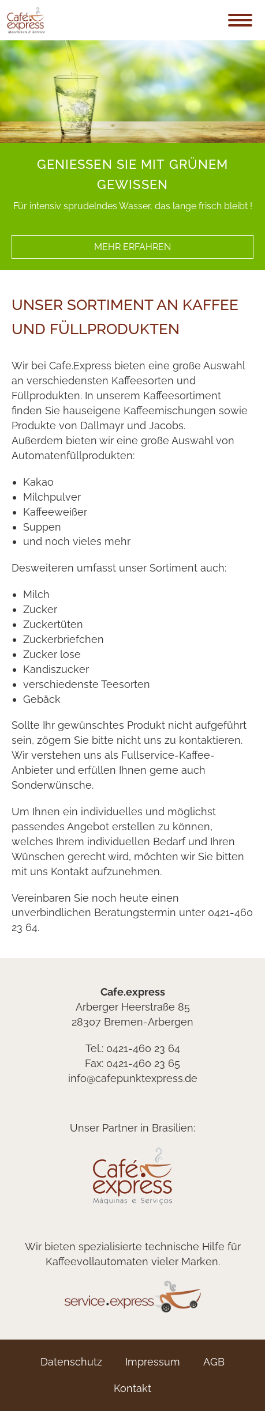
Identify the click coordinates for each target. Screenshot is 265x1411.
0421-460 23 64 (143, 1048)
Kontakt (132, 1388)
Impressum (152, 1362)
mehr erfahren (132, 246)
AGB (214, 1362)
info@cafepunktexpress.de (132, 1078)
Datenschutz (71, 1362)
